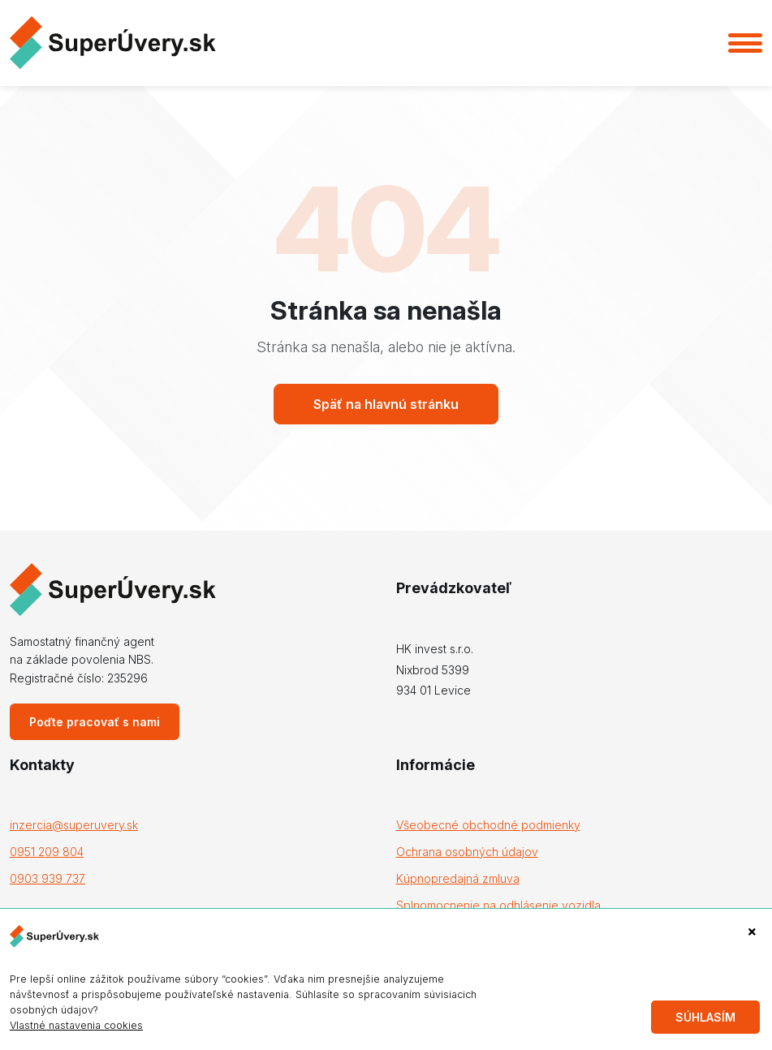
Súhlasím (705, 1017)
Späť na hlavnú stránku (386, 404)
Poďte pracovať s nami (94, 722)
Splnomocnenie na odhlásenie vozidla (498, 905)
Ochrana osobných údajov (467, 852)
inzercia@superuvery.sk (74, 825)
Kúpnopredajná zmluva (458, 878)
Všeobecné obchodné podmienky (488, 825)
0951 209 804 (47, 852)
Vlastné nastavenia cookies (76, 1025)
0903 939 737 (47, 878)
